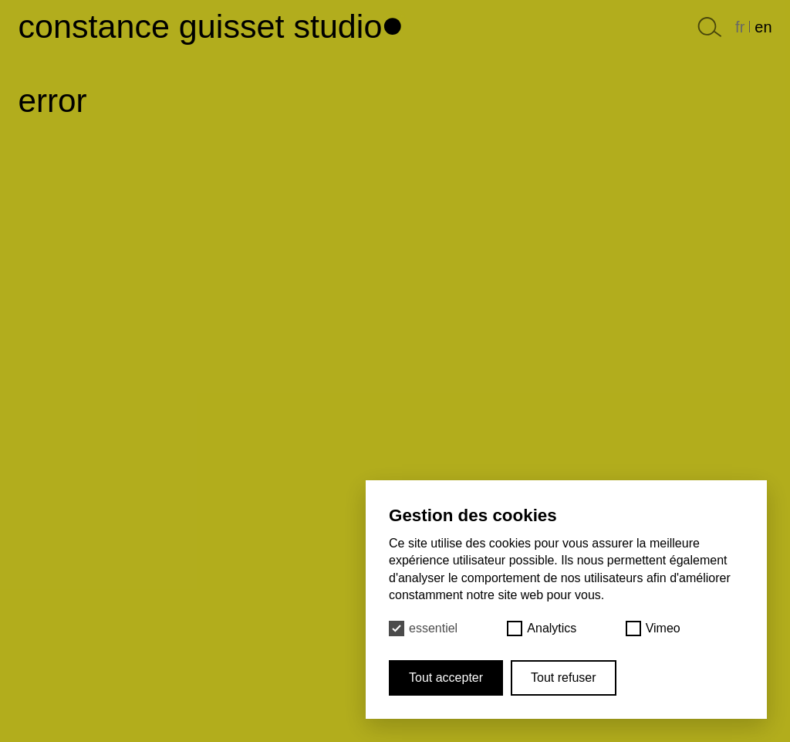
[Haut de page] (395, 21)
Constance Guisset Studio (200, 26)
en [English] (763, 27)
